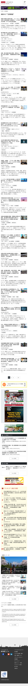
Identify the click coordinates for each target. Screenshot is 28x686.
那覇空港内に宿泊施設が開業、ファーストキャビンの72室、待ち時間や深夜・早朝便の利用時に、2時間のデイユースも (10, 360)
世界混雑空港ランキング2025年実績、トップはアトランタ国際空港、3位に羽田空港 (10, 107)
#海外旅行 (15, 330)
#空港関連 (17, 23)
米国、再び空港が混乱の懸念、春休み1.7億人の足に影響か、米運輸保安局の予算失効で (10, 54)
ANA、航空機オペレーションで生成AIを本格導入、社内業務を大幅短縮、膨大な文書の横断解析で (10, 309)
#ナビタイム (15, 74)
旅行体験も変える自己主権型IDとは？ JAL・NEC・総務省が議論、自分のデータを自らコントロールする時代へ (10, 34)
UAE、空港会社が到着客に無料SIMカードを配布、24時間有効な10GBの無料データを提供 (10, 326)
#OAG (3, 112)
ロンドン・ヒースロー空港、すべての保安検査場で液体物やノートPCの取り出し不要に (10, 88)
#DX (2, 241)
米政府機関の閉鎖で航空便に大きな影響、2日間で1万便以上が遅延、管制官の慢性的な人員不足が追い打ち (10, 344)
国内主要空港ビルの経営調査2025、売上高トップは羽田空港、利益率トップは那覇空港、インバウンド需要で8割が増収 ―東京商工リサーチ (10, 291)
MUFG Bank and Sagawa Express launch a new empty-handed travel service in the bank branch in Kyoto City (14, 620)
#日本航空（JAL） (5, 42)
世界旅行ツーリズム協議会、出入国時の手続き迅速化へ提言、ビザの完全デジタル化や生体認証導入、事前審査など (10, 236)
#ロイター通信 (4, 59)
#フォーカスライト (5, 148)
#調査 (3, 131)
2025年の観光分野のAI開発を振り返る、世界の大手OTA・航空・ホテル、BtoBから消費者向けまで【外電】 (10, 141)
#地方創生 (8, 166)
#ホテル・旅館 (4, 364)
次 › (18, 377)
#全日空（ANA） (7, 313)
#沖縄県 (15, 364)
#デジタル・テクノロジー (7, 40)
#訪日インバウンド (15, 129)
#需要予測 (7, 131)
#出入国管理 (11, 241)
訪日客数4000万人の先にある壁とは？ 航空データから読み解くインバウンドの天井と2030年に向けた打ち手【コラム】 (10, 124)
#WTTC (6, 241)
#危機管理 (4, 95)
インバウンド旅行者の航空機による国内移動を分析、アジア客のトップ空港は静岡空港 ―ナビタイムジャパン (10, 180)
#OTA (5, 146)
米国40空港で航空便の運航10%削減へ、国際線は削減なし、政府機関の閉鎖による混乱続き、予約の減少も (10, 255)
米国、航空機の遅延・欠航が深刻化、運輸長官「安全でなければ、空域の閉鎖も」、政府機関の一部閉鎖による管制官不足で (10, 272)
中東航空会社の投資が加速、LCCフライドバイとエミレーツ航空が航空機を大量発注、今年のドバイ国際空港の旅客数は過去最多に (10, 200)
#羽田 (13, 296)
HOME (2, 11)
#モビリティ (21, 74)
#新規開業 (11, 364)
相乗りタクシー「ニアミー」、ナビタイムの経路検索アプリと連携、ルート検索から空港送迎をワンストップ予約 (10, 70)
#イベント (10, 38)
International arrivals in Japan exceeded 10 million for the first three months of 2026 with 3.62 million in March (14, 610)
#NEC (5, 38)
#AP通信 (11, 23)
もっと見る (14, 458)
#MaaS (3, 166)
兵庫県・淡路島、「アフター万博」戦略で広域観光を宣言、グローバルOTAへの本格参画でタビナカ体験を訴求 (10, 162)
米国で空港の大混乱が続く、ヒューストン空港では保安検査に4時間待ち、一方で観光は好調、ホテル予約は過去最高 (10, 20)
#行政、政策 (4, 224)
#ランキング (7, 112)
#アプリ (3, 185)
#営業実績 (4, 296)
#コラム (3, 129)
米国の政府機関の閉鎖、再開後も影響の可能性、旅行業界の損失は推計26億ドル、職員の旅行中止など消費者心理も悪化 (10, 218)
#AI (2, 38)
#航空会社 (16, 59)
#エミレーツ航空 (9, 205)
